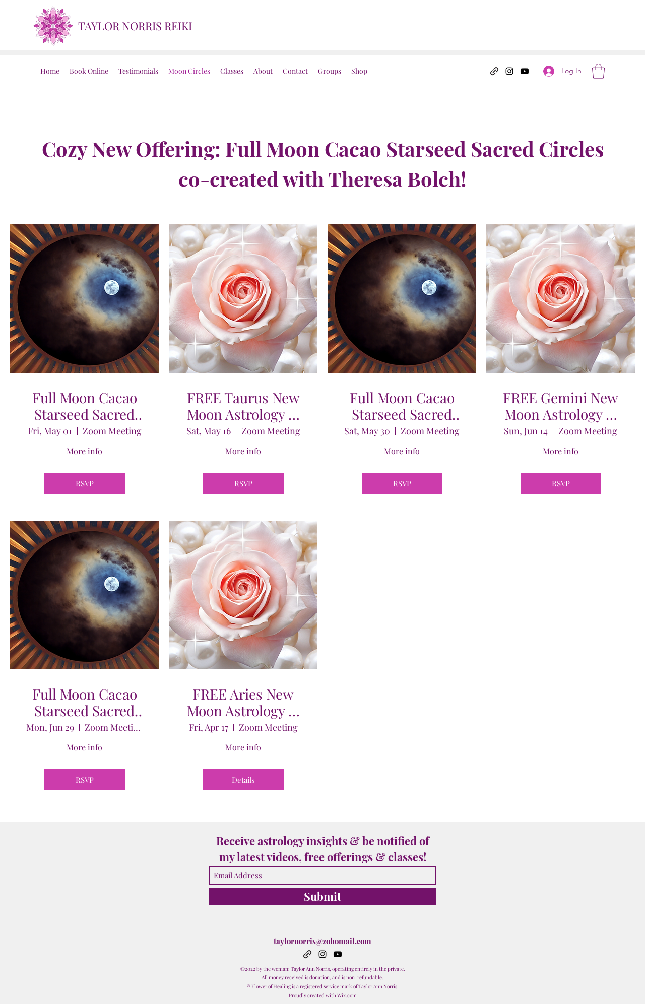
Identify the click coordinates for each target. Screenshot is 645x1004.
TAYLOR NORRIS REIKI (135, 25)
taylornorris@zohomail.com (322, 941)
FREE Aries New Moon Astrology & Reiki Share (243, 702)
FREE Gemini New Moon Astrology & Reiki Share (560, 406)
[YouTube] (525, 71)
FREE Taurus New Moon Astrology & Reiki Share (243, 406)
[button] (598, 71)
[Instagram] (509, 71)
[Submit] (322, 896)
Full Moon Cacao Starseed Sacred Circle (84, 406)
